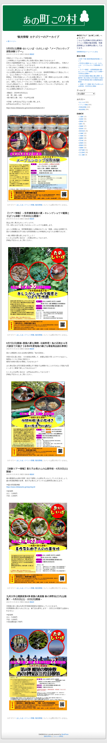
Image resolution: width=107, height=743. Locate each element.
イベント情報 (29, 205)
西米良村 (82, 131)
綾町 (80, 124)
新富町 (81, 128)
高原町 (81, 119)
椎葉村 (32, 54)
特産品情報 (82, 107)
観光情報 (38, 205)
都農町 (81, 138)
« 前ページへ (11, 41)
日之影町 (82, 152)
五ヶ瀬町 (82, 155)
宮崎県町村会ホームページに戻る (87, 52)
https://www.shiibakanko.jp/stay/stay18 (20, 487)
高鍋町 (81, 126)
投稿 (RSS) (47, 736)
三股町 (81, 116)
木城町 (81, 133)
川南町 (81, 135)
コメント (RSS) (58, 736)
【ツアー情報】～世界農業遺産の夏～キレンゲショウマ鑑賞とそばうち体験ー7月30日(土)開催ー (90, 71)
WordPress (65, 734)
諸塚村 (81, 143)
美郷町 (81, 147)
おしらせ (20, 205)
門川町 (81, 140)
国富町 (81, 121)
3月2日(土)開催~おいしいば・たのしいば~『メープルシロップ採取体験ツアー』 (90, 65)
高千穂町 (82, 150)
